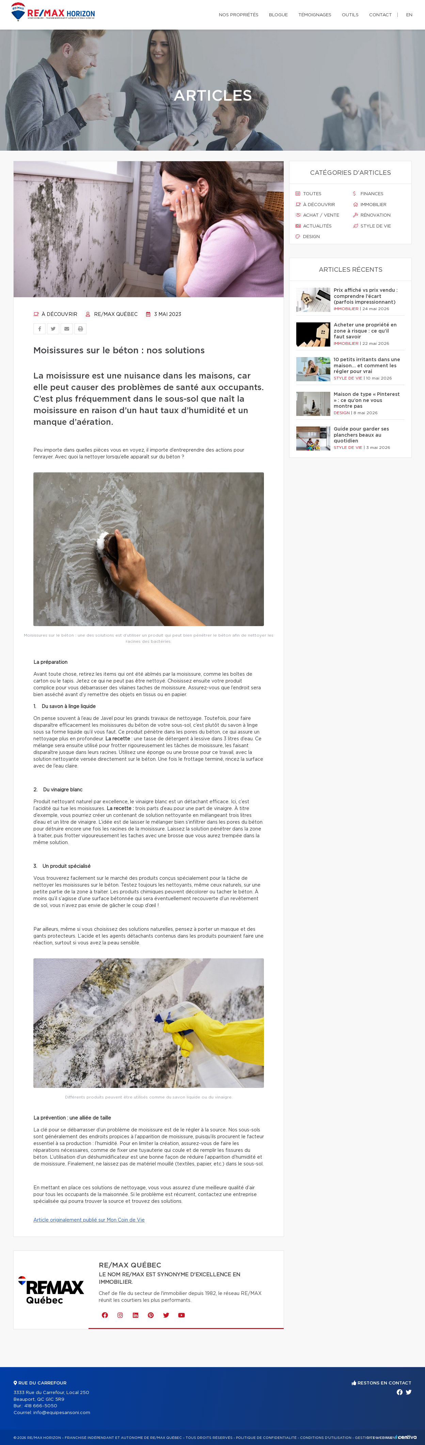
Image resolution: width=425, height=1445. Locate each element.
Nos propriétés (238, 15)
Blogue (278, 15)
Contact (380, 15)
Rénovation (372, 215)
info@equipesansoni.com (61, 1413)
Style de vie (372, 226)
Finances (368, 193)
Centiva (406, 1437)
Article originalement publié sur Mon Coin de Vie (89, 1220)
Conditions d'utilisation (325, 1438)
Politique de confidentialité (266, 1438)
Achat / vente (317, 215)
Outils (350, 15)
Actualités (314, 226)
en (409, 15)
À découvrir (55, 314)
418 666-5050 (40, 1406)
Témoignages (314, 15)
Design (308, 236)
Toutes (308, 193)
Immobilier (370, 204)
